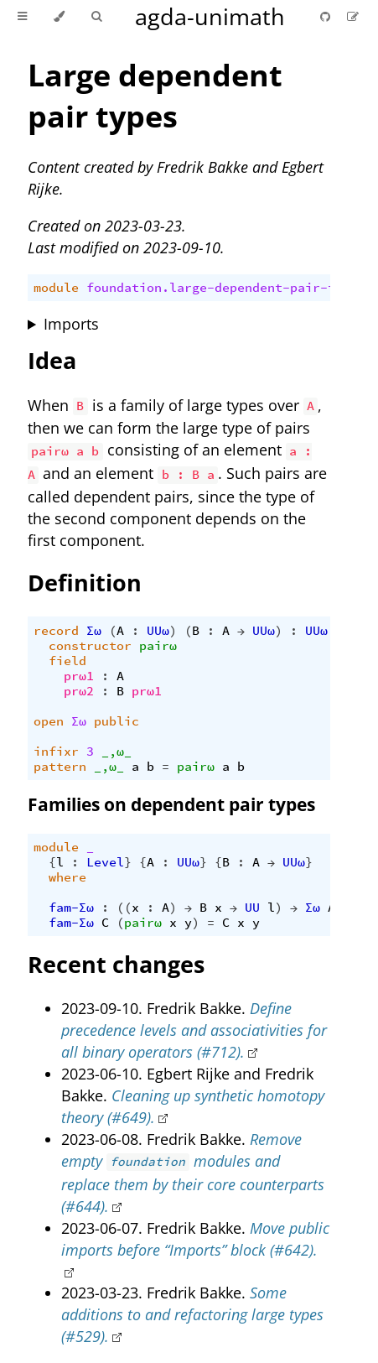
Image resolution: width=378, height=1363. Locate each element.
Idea (52, 360)
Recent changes (116, 964)
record (56, 630)
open (49, 721)
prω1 (79, 676)
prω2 (79, 691)
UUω (158, 630)
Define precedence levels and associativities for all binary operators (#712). (194, 1030)
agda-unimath (210, 16)
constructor (90, 645)
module (56, 287)
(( (124, 907)
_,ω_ (116, 751)
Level (105, 862)
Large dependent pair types (155, 96)
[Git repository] (326, 16)
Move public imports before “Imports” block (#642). (195, 1239)
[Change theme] (59, 17)
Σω (93, 630)
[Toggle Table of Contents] (22, 17)
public (116, 721)
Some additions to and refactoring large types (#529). (192, 1314)
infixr (56, 751)
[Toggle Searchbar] (96, 17)
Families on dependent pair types (171, 804)
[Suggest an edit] (352, 16)
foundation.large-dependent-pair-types (225, 287)
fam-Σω (71, 907)
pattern (60, 766)
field (67, 660)
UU (252, 907)
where (67, 877)
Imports (71, 324)
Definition (85, 582)
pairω (158, 645)
